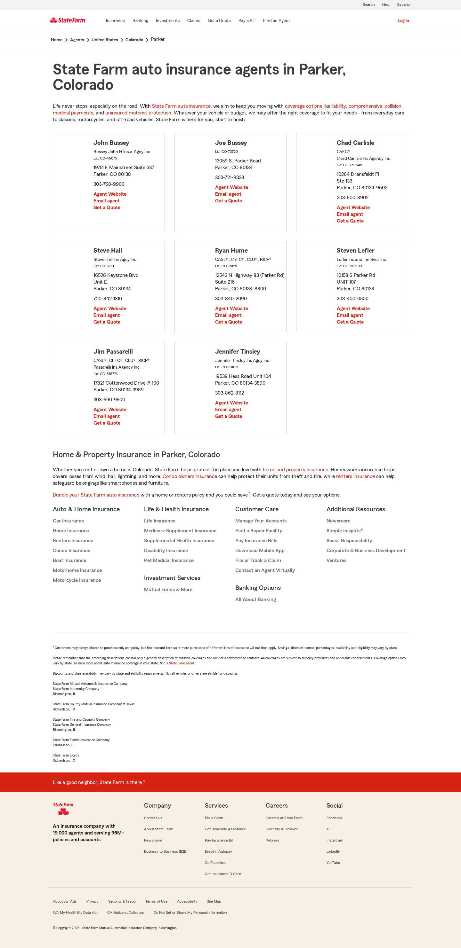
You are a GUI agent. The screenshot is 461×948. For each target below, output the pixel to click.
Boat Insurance (69, 560)
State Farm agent (181, 663)
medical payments (73, 112)
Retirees (272, 840)
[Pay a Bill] (247, 21)
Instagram (335, 840)
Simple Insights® (345, 530)
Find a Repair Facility (258, 530)
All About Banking (255, 599)
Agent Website (109, 194)
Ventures (336, 560)
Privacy (92, 901)
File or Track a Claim (258, 560)
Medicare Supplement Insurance (180, 530)
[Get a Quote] (219, 21)
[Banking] (140, 21)
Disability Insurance (166, 550)
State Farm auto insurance (181, 106)
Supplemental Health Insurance (179, 540)
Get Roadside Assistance (225, 829)
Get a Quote (106, 207)
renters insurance (355, 476)
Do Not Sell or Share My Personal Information (190, 912)
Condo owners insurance (190, 476)
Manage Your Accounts (261, 520)
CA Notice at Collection (125, 912)
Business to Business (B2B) (165, 851)
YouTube (333, 863)
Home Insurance (71, 530)
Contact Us (153, 818)
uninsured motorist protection (138, 112)
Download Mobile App (260, 550)
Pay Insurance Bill (219, 840)
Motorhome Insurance (77, 570)
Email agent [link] (106, 200)
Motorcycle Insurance (77, 580)
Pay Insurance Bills (256, 540)
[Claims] (194, 21)
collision (393, 106)
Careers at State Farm (284, 818)
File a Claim (214, 818)
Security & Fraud (122, 901)
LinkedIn (333, 851)
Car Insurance (68, 520)
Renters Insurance (73, 540)
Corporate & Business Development (366, 550)
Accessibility (187, 901)
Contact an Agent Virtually (265, 570)
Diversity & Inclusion (282, 829)
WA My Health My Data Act (75, 912)
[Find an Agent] (277, 21)
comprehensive (365, 106)
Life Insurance (159, 520)
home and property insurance (295, 469)
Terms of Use (156, 901)
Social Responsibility (349, 540)
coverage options (303, 106)
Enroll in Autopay (218, 851)
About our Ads (65, 901)
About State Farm (158, 829)
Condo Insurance (71, 550)
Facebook (334, 818)
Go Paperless (216, 863)
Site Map (214, 901)
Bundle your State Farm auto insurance (96, 495)
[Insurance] (115, 21)
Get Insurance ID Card (223, 874)
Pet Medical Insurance (169, 560)
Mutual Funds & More (168, 589)
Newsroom (339, 520)
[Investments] (167, 21)
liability (338, 106)
